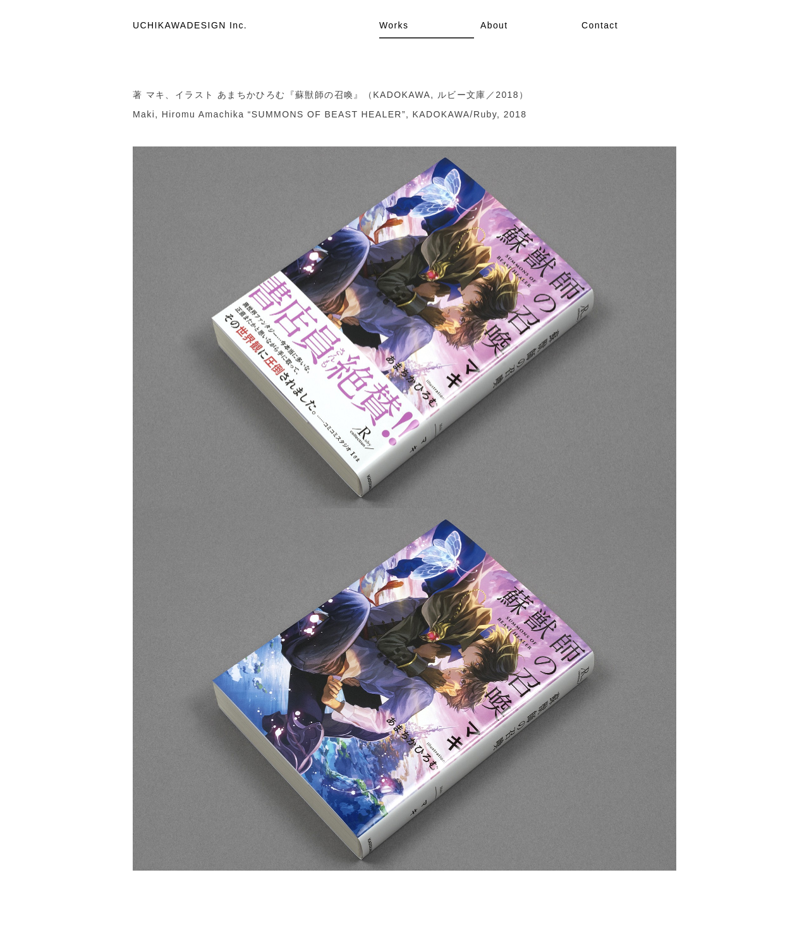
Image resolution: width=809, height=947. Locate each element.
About (494, 25)
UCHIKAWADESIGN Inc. (190, 25)
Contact (599, 25)
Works (393, 25)
